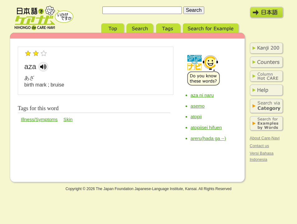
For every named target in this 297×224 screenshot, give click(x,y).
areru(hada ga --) (208, 138)
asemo (198, 106)
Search (140, 27)
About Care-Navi (265, 138)
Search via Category (265, 106)
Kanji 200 (265, 48)
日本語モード (266, 12)
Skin (68, 119)
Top (113, 27)
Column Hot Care (265, 76)
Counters (265, 62)
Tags (168, 27)
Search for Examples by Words (265, 123)
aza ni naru (202, 95)
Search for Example (211, 27)
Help (265, 90)
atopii (196, 116)
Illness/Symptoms (39, 119)
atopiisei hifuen (206, 127)
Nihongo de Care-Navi (44, 18)
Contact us (259, 145)
